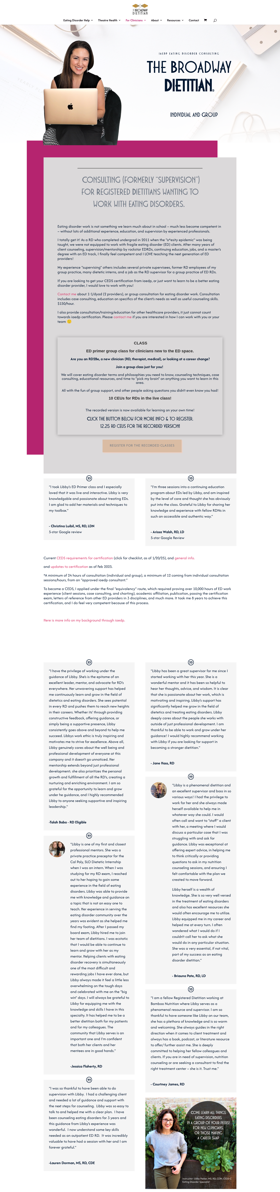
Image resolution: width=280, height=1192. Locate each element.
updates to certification (69, 566)
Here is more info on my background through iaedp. (84, 620)
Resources (173, 20)
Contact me (67, 294)
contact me (123, 316)
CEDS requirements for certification (85, 557)
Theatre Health (107, 20)
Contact (194, 20)
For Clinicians (134, 20)
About (155, 20)
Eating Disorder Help (76, 20)
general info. (185, 557)
